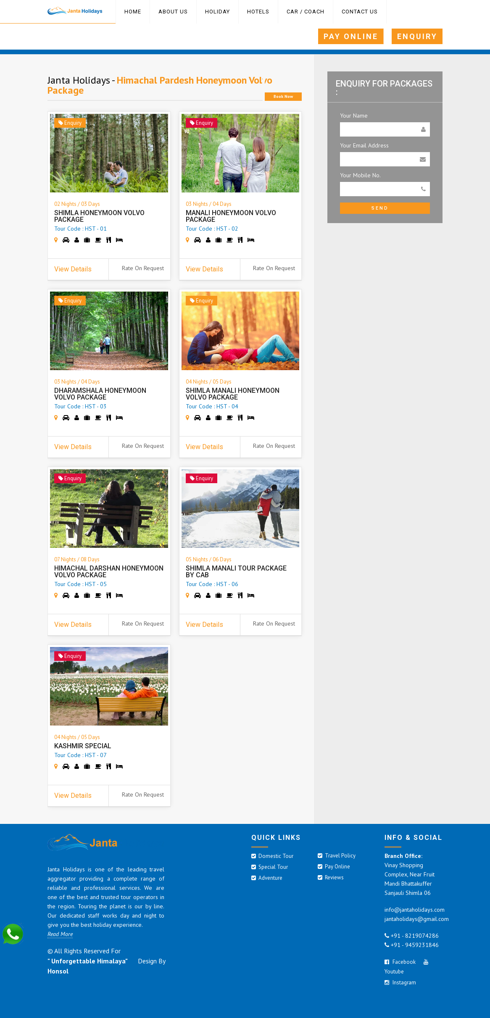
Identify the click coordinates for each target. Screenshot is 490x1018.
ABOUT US (173, 11)
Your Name (354, 115)
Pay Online (334, 866)
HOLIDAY (217, 11)
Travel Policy (337, 855)
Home (132, 11)
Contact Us (360, 11)
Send (380, 208)
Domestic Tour (272, 856)
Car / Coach (305, 11)
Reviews (331, 877)
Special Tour (269, 867)
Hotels (258, 11)
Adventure (266, 877)
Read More (60, 934)
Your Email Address (364, 145)
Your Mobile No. (360, 175)
